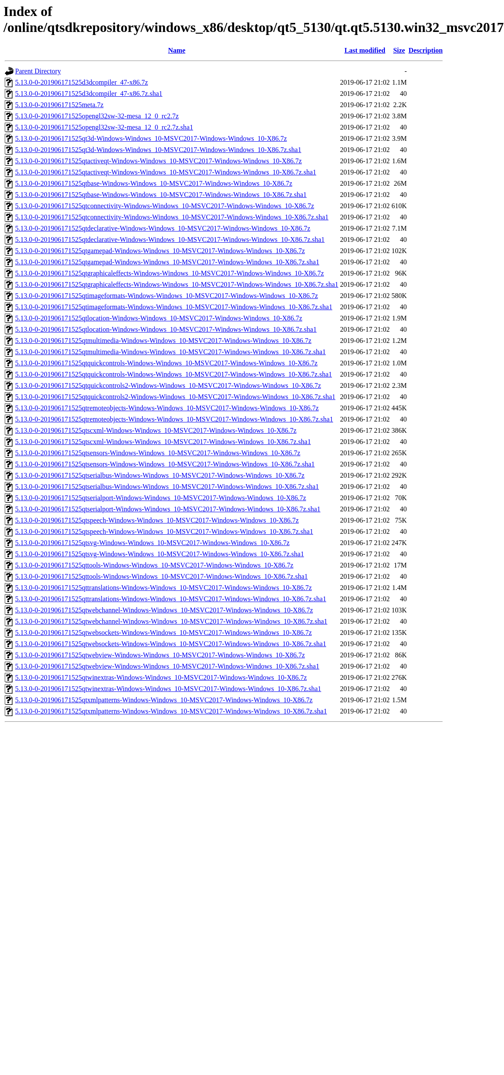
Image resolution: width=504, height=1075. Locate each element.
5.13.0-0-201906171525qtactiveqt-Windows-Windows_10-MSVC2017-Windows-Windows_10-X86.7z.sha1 (165, 172)
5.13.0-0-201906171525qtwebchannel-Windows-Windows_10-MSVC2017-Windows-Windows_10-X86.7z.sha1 (171, 621)
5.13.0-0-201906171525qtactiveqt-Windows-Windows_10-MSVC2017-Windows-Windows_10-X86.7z (158, 161)
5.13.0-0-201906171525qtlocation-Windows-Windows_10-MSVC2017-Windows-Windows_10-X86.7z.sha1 (166, 329)
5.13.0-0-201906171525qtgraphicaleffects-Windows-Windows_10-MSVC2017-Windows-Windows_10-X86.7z (169, 273)
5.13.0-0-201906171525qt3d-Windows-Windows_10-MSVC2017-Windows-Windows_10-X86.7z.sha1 (158, 149)
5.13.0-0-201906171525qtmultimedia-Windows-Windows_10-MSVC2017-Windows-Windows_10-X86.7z (163, 340)
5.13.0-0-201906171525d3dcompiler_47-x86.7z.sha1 (88, 93)
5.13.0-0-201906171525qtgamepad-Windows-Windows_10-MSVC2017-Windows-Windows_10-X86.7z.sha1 (167, 262)
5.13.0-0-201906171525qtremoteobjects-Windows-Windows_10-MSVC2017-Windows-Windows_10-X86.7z (167, 408)
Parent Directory (38, 71)
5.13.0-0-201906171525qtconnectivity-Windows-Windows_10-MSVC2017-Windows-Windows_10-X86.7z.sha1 (171, 217)
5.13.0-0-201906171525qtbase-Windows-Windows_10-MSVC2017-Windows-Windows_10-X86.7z (153, 183)
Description (426, 50)
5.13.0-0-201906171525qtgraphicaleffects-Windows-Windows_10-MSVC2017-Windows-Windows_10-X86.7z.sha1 (176, 284)
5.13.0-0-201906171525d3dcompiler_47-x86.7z (81, 82)
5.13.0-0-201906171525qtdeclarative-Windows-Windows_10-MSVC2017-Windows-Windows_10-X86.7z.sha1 (169, 239)
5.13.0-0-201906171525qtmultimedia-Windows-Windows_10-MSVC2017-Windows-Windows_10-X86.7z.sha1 (170, 351)
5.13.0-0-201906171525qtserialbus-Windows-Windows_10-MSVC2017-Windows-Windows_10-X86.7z (160, 475)
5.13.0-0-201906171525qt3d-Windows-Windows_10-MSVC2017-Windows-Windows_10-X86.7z (151, 138)
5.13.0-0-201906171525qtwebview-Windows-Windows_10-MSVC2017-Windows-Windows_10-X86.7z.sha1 (167, 666)
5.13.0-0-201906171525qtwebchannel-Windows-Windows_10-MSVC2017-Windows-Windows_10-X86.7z (164, 610)
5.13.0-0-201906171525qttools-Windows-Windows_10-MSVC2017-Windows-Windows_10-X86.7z (154, 565)
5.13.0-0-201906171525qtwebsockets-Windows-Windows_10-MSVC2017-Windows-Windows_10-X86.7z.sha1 (170, 643)
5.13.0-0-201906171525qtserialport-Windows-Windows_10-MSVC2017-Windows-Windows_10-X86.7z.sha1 (168, 509)
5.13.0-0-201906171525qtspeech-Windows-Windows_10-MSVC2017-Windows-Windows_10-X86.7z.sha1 (164, 531)
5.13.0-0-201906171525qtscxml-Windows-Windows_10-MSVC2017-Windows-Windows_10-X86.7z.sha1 (163, 441)
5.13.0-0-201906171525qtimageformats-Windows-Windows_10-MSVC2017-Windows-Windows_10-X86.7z (166, 295)
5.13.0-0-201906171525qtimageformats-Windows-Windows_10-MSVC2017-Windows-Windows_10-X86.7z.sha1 (173, 307)
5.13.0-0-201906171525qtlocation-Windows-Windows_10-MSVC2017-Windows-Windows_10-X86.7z (158, 318)
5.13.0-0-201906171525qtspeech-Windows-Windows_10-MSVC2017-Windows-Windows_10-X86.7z (157, 520)
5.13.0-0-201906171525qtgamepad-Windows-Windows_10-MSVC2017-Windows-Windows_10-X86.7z (160, 250)
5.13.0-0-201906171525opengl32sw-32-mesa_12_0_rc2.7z (97, 116)
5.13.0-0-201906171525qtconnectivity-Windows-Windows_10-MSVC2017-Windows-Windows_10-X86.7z (164, 205)
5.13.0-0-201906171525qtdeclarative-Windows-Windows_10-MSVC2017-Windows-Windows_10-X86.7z (162, 228)
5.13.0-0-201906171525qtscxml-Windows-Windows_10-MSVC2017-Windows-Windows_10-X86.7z (155, 430)
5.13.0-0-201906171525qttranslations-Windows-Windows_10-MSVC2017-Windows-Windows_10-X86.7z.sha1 (170, 599)
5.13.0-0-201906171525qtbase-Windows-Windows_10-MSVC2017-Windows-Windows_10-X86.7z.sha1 (161, 194)
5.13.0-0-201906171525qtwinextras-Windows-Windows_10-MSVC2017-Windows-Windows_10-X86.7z (161, 677)
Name (177, 50)
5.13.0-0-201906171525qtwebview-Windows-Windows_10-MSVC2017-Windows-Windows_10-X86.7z (160, 655)
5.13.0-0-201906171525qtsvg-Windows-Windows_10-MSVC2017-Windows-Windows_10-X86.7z (152, 542)
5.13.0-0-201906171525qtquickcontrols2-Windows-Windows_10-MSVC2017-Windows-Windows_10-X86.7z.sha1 (175, 396)
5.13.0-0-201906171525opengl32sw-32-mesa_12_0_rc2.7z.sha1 (104, 127)
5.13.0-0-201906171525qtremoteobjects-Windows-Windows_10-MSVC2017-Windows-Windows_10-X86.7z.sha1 (174, 419)
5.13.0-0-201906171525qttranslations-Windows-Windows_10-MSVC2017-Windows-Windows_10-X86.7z (163, 587)
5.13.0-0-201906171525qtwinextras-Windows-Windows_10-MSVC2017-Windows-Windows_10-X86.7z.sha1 (168, 688)
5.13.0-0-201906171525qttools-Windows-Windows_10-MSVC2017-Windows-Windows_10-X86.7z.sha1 (161, 576)
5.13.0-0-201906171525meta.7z (59, 104)
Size (399, 50)
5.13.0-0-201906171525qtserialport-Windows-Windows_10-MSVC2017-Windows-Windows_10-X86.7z (160, 497)
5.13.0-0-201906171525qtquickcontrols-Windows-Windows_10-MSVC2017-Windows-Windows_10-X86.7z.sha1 (173, 374)
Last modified (364, 50)
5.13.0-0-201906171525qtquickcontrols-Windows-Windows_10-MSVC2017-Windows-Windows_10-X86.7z (166, 363)
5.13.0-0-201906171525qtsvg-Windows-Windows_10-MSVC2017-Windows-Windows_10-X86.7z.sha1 (159, 554)
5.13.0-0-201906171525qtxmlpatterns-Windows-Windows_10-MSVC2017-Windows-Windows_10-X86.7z (163, 700)
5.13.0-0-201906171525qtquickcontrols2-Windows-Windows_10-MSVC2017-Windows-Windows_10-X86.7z (168, 385)
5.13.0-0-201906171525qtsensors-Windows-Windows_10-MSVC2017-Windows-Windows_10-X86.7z (157, 453)
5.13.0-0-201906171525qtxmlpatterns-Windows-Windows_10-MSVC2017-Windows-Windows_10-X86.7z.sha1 (171, 711)
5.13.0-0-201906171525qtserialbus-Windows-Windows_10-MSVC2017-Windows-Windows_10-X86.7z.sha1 (167, 486)
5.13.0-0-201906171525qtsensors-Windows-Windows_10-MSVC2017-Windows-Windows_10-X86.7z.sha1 (165, 464)
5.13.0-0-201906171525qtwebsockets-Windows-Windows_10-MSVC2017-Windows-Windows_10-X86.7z (163, 632)
